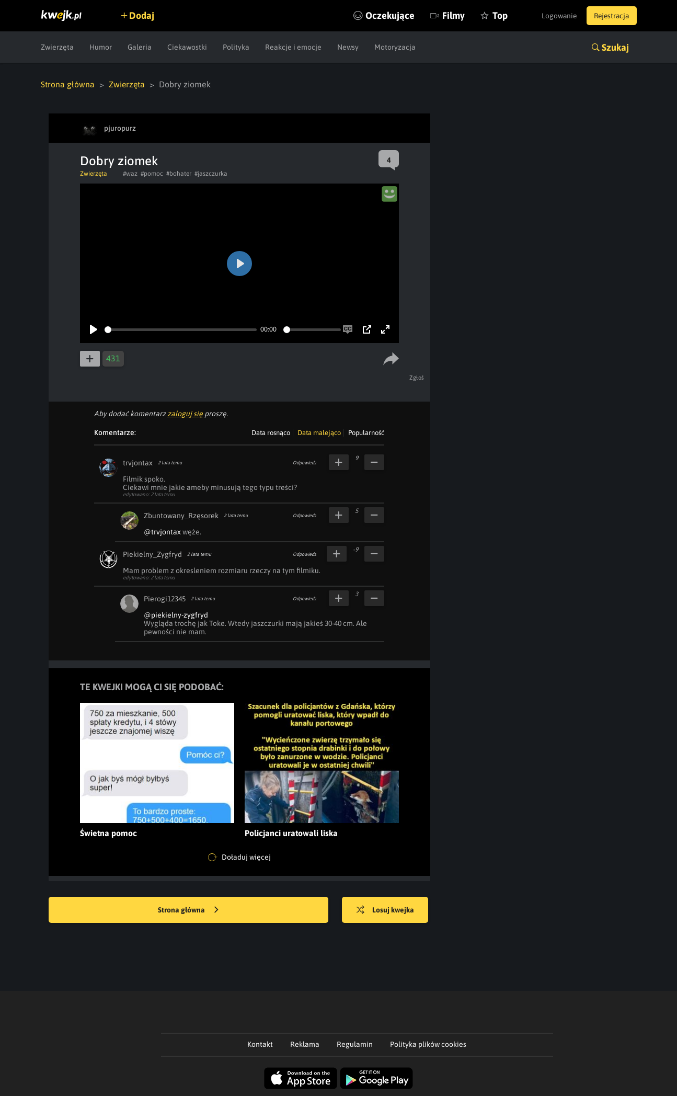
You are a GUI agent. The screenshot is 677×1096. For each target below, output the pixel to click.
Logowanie (555, 16)
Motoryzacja (395, 47)
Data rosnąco (270, 433)
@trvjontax (162, 532)
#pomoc (152, 173)
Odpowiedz (304, 462)
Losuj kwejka (387, 910)
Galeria (140, 47)
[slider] (181, 330)
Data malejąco (319, 433)
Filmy (445, 15)
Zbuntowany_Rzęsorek (181, 515)
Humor (100, 47)
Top (492, 15)
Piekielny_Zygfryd (152, 554)
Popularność (366, 433)
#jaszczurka (210, 173)
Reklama (304, 1044)
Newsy (348, 47)
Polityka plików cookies (428, 1044)
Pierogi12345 (165, 599)
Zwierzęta (57, 47)
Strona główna (68, 84)
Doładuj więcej (239, 857)
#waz (130, 173)
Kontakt (260, 1044)
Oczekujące (382, 15)
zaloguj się (185, 413)
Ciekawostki (187, 47)
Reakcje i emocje (293, 47)
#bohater (178, 173)
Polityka (236, 47)
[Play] (93, 329)
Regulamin (355, 1044)
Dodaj (143, 15)
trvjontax (138, 463)
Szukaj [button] (615, 47)
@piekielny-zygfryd (176, 615)
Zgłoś (417, 377)
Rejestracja (610, 16)
